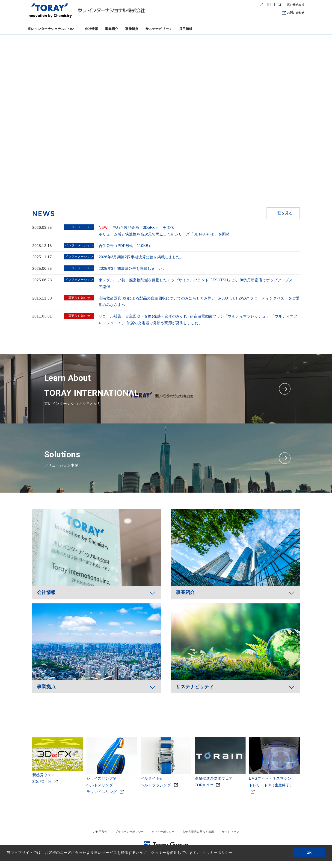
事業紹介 (111, 29)
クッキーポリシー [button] (217, 853)
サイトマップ (230, 831)
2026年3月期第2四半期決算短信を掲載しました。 (141, 257)
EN (269, 4)
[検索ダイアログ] (279, 4)
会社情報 (91, 29)
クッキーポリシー (163, 831)
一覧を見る (283, 213)
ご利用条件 (100, 831)
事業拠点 (132, 29)
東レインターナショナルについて (53, 29)
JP (262, 4)
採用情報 (186, 29)
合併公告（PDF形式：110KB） (125, 246)
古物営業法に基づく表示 (198, 831)
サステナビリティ (158, 29)
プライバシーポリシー (129, 831)
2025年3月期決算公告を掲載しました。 (132, 268)
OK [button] (309, 853)
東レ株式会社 (295, 4)
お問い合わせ (295, 12)
